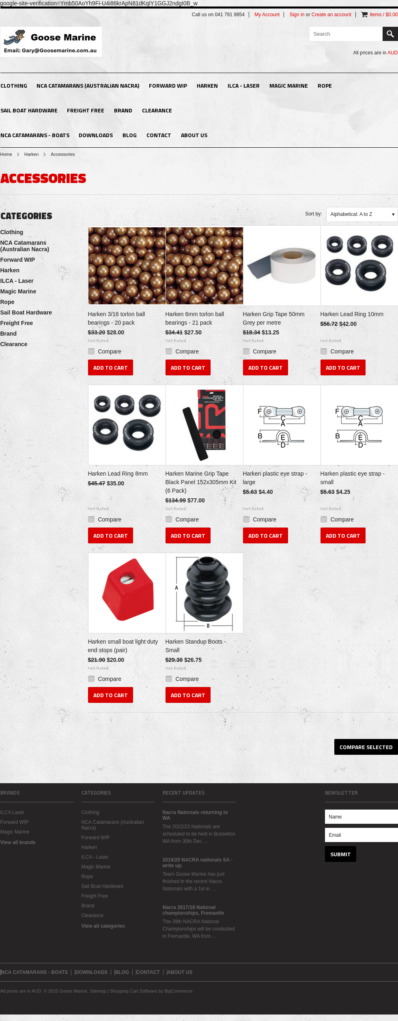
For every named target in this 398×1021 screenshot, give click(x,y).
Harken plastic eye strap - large (275, 477)
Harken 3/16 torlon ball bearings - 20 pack (116, 318)
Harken (207, 85)
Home (6, 154)
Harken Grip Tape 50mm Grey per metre (274, 318)
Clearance (157, 110)
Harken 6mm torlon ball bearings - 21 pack (195, 318)
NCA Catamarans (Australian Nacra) (88, 85)
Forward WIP (168, 85)
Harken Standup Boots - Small (196, 645)
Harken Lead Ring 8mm (118, 473)
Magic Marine (288, 85)
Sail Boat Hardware (29, 110)
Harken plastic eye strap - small (353, 477)
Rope (325, 85)
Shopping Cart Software (133, 991)
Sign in (297, 14)
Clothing (13, 85)
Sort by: (313, 214)
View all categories (103, 926)
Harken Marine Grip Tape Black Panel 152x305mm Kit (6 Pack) (201, 482)
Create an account (331, 14)
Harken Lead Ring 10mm (352, 314)
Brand (123, 110)
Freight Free (85, 110)
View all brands (18, 842)
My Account (267, 14)
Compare (109, 351)
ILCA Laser (12, 812)
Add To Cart (110, 367)
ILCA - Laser (244, 85)
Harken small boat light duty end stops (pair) (123, 645)
